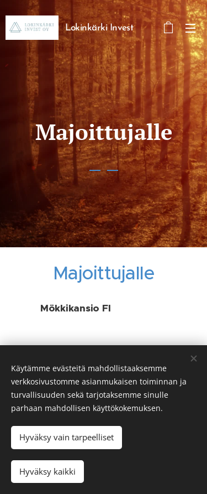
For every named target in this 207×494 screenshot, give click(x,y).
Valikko (190, 28)
